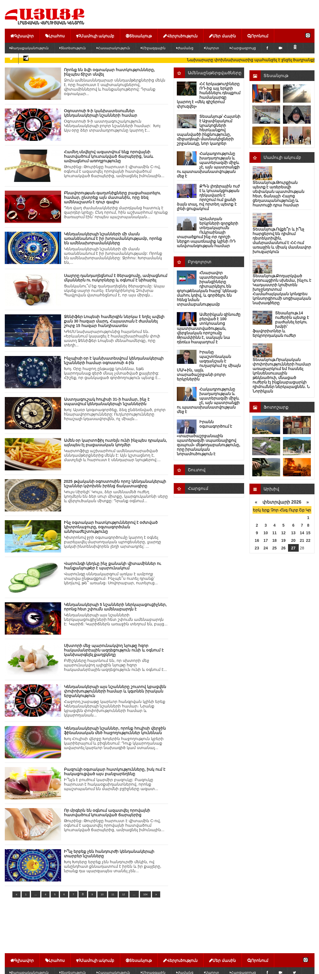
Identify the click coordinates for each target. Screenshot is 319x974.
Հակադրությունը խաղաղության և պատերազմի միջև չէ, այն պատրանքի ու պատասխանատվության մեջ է (208, 164)
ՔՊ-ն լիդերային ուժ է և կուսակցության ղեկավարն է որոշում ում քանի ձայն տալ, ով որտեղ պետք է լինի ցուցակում (208, 197)
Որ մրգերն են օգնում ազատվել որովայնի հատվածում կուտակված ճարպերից (107, 812)
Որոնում (257, 35)
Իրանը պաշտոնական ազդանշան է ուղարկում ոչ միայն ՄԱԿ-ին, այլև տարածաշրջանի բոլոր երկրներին (209, 365)
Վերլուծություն (180, 35)
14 (302, 533)
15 (308, 533)
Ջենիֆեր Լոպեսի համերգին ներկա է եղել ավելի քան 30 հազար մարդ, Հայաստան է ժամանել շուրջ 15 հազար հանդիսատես (114, 321)
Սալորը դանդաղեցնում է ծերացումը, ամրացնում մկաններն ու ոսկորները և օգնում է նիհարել (115, 277)
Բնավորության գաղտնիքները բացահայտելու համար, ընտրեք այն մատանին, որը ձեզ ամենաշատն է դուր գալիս (112, 197)
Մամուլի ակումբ (95, 35)
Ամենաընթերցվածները (215, 72)
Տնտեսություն (72, 48)
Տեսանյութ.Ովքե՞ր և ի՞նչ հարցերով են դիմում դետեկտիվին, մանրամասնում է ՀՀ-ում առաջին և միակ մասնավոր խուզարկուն (282, 240)
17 (266, 540)
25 (274, 548)
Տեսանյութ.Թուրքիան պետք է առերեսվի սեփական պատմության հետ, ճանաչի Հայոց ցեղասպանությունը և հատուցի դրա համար (279, 193)
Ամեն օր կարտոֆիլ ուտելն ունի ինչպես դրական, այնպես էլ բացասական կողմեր (115, 442)
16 (257, 540)
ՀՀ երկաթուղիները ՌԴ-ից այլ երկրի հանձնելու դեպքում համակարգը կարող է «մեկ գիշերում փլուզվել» (209, 95)
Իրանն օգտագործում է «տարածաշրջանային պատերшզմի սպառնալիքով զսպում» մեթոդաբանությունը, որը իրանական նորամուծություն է (208, 438)
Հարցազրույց (243, 48)
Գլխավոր (22, 35)
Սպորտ (211, 48)
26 (283, 548)
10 (102, 894)
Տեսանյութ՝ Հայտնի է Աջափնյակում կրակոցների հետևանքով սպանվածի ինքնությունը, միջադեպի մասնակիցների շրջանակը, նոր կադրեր (209, 130)
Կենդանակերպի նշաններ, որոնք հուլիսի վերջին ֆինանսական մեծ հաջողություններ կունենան (115, 730)
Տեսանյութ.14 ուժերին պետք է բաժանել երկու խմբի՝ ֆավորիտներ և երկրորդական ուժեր (281, 324)
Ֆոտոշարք (276, 407)
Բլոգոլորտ (199, 261)
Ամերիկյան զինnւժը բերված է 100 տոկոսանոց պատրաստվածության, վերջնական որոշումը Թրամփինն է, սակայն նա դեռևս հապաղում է (208, 328)
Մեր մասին (222, 35)
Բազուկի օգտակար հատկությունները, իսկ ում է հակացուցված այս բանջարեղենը (114, 771)
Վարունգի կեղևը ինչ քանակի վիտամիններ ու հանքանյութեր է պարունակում (112, 565)
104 (145, 894)
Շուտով (197, 469)
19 (283, 540)
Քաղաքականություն (29, 48)
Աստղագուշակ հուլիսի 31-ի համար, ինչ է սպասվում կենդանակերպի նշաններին (107, 401)
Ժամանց (184, 48)
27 (293, 548)
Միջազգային (153, 48)
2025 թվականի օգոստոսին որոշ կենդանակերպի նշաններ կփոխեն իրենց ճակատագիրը (115, 483)
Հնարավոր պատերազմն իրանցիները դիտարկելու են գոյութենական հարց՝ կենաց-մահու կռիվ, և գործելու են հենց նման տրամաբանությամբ (207, 288)
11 (112, 894)
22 (308, 540)
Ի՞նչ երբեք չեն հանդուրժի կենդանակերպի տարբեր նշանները (109, 853)
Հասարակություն (113, 48)
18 (274, 540)
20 (293, 540)
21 (302, 540)
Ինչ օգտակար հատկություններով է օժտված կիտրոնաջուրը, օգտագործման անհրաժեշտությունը (111, 527)
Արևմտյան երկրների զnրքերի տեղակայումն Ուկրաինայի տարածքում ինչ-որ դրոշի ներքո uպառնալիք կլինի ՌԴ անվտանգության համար (207, 232)
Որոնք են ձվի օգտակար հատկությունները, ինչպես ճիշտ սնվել (109, 71)
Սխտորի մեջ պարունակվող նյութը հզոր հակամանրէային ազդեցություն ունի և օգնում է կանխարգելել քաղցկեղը (114, 650)
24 (266, 548)
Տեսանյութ (139, 35)
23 (257, 548)
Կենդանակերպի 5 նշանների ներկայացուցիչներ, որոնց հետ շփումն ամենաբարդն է (115, 606)
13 (293, 533)
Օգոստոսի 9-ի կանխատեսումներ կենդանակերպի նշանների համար (100, 113)
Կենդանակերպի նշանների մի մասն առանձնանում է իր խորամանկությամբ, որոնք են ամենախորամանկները (113, 238)
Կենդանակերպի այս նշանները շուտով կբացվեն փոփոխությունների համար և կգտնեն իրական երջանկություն (115, 691)
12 (123, 894)
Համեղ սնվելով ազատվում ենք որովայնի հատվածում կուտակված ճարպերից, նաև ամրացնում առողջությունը (108, 156)
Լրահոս (55, 35)
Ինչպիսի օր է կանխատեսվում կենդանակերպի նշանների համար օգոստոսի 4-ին (114, 360)
